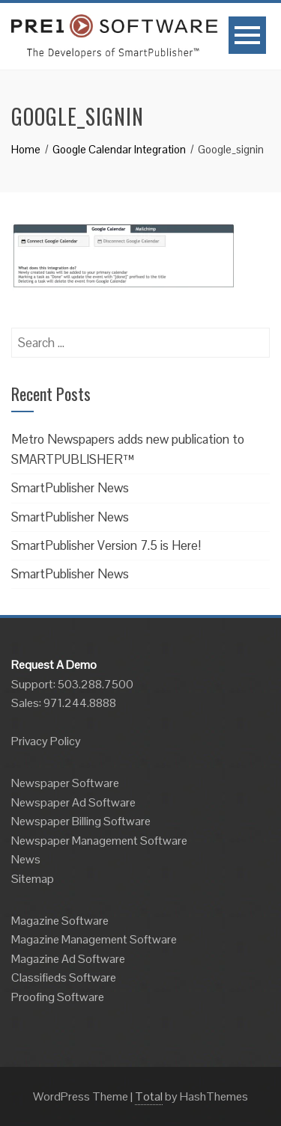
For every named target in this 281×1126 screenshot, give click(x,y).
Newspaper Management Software (99, 840)
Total (149, 1096)
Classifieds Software (63, 977)
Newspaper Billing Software (81, 821)
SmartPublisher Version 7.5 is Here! (106, 545)
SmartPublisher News (70, 488)
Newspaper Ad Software (73, 802)
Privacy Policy (46, 741)
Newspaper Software (65, 783)
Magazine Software (60, 920)
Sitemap (32, 879)
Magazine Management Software (94, 939)
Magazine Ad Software (68, 959)
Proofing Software (57, 997)
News (25, 859)
